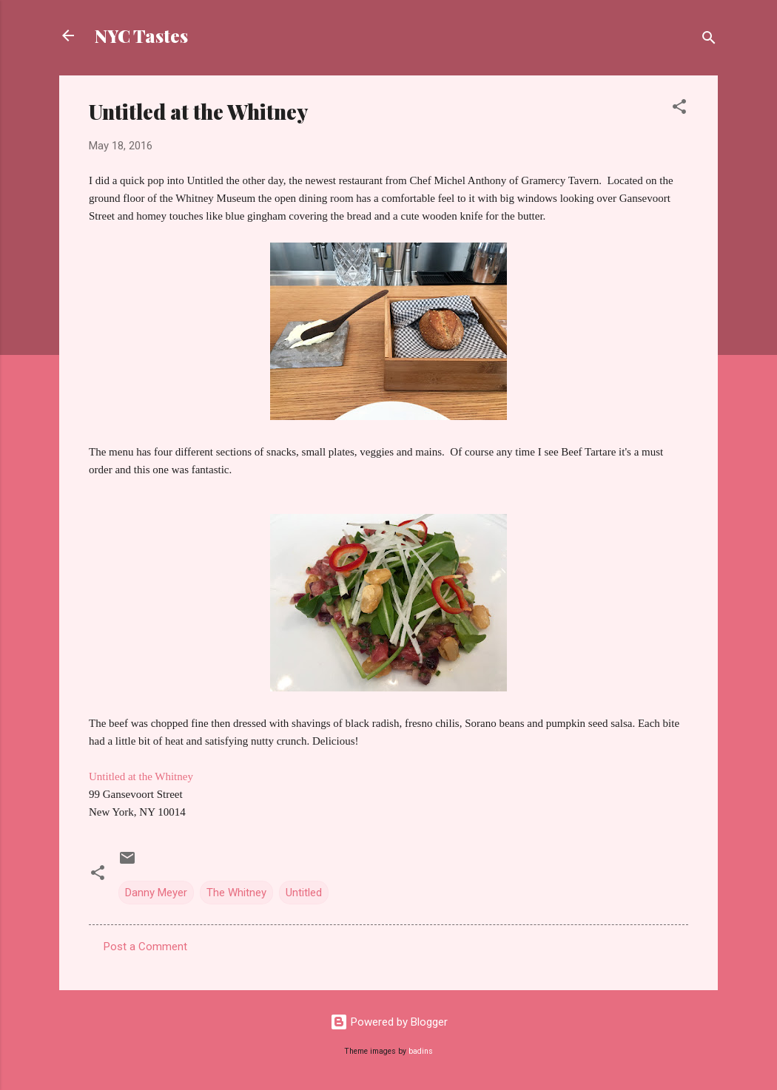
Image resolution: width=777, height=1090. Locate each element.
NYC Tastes (141, 35)
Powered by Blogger (389, 1022)
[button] (679, 109)
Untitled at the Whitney (141, 776)
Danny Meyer (156, 892)
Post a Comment (145, 946)
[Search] (709, 40)
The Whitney (236, 892)
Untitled (304, 892)
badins (420, 1051)
